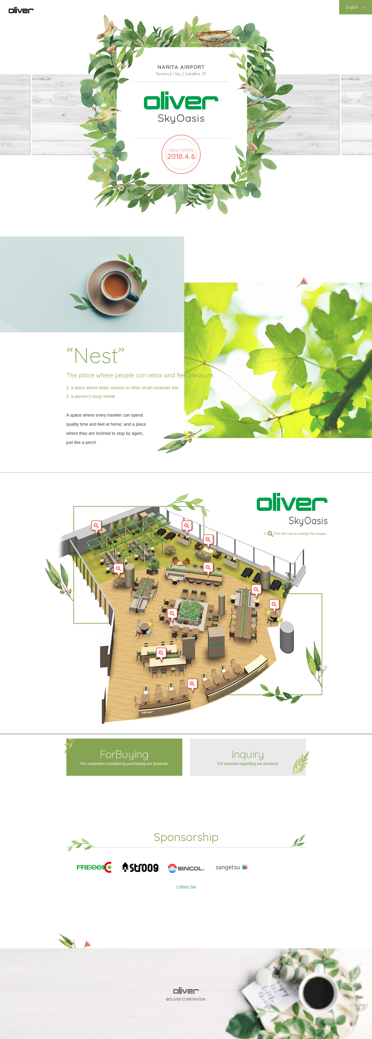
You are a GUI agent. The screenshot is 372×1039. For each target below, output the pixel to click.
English (352, 7)
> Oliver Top (186, 887)
